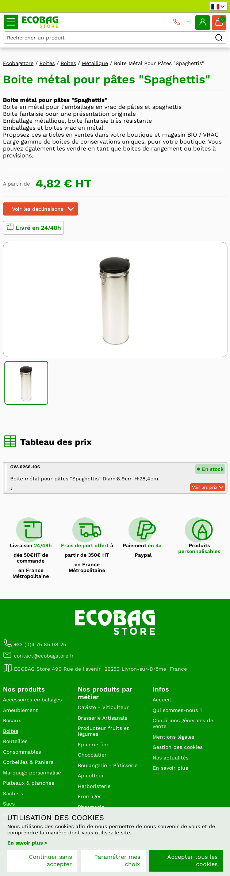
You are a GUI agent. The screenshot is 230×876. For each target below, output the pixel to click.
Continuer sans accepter (50, 860)
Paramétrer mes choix (117, 860)
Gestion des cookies (178, 747)
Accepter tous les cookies (192, 860)
